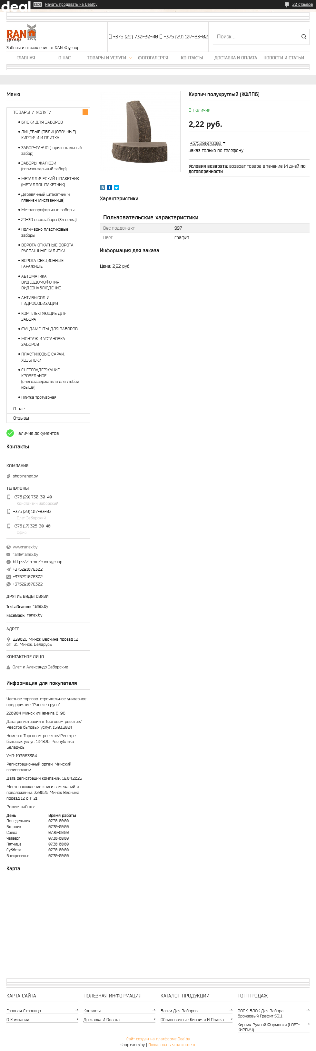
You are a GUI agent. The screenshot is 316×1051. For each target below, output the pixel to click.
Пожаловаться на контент (171, 1045)
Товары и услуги (106, 57)
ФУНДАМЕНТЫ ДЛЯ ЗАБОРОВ (49, 328)
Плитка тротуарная (38, 397)
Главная (25, 57)
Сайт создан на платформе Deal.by (158, 1039)
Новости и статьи (283, 57)
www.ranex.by (25, 547)
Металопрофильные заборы (47, 209)
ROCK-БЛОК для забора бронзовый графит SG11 (260, 1013)
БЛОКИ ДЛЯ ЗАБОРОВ (42, 122)
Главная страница (23, 1010)
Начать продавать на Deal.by (71, 4)
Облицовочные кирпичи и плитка (192, 1019)
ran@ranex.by (25, 554)
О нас (64, 57)
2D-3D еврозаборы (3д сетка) (48, 219)
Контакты (192, 57)
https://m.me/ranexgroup (37, 561)
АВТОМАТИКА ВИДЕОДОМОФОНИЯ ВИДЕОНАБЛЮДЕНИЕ (41, 282)
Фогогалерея (153, 57)
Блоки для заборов (179, 1010)
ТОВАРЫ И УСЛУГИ (32, 112)
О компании (17, 1019)
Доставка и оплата (235, 57)
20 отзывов (302, 4)
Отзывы (21, 418)
